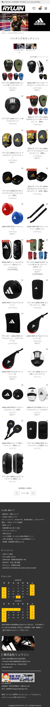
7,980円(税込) (12, 88)
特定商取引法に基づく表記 (11, 528)
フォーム (7, 697)
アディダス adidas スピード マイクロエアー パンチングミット (12, 155)
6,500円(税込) (12, 198)
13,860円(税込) (12, 267)
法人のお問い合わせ (9, 557)
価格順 (41, 57)
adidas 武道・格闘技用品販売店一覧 (14, 559)
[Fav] (33, 8)
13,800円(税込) (12, 308)
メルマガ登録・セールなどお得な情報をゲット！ (18, 536)
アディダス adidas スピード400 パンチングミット (37, 373)
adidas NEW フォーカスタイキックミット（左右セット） (12, 263)
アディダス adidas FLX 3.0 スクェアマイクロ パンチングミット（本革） (12, 193)
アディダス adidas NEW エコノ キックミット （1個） (37, 304)
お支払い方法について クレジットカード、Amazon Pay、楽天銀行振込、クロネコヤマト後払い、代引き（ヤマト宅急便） (23, 519)
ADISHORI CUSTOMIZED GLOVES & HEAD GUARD (19, 568)
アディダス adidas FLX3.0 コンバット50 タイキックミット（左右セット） (37, 264)
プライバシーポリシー (10, 531)
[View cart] (39, 8)
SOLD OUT (37, 377)
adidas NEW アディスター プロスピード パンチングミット (37, 84)
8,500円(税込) (37, 269)
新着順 (46, 57)
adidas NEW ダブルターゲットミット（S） (12, 373)
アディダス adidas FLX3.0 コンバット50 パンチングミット (12, 84)
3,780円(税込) (12, 377)
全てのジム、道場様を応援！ (12, 565)
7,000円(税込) (37, 308)
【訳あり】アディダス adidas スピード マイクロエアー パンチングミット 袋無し (37, 151)
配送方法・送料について (10, 514)
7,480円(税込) (37, 124)
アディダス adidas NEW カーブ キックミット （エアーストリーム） (12, 338)
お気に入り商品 (8, 554)
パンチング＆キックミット (16, 33)
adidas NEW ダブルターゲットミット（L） (37, 337)
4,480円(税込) (12, 232)
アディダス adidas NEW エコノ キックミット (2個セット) (37, 444)
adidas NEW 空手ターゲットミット (12, 228)
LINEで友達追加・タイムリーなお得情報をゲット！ (19, 539)
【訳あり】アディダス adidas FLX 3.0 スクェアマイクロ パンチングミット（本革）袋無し (37, 189)
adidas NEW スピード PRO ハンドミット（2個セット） (12, 444)
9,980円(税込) (37, 232)
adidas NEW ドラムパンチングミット (12, 304)
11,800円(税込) (37, 88)
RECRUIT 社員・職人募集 (11, 562)
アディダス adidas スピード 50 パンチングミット (12, 120)
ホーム (4, 33)
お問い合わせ (7, 533)
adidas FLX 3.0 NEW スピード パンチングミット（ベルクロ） (37, 408)
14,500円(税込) (12, 343)
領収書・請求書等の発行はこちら (13, 542)
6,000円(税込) (37, 194)
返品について (7, 525)
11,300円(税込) (37, 156)
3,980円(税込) (37, 341)
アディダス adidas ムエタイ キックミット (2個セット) (12, 478)
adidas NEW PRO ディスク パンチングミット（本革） (12, 408)
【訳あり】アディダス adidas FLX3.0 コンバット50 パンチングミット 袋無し (37, 119)
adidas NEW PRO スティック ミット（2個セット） (37, 228)
